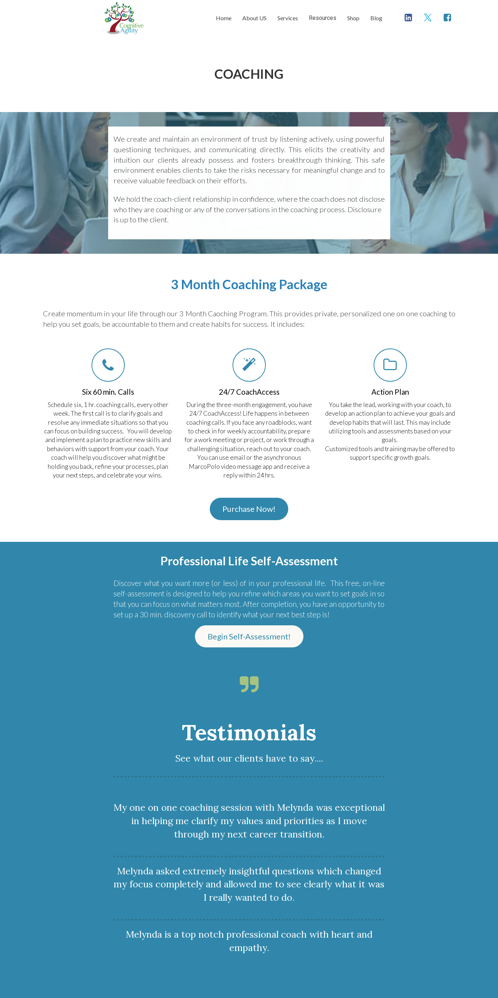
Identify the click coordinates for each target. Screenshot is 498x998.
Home (223, 17)
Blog (376, 17)
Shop (353, 17)
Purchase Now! (249, 509)
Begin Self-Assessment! (249, 636)
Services (287, 17)
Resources (322, 17)
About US (254, 17)
